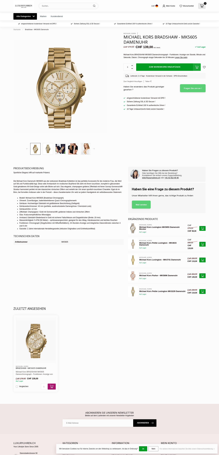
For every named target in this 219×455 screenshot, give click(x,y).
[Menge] (44, 387)
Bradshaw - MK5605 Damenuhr (37, 29)
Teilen (148, 81)
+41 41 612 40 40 (172, 178)
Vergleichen (23, 386)
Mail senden (141, 205)
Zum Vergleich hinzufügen (133, 81)
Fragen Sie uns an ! (193, 88)
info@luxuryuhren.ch (151, 178)
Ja (143, 449)
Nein (153, 449)
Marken (43, 16)
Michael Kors (130, 33)
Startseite (17, 29)
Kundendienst (57, 16)
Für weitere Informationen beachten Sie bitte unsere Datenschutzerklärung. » (187, 449)
